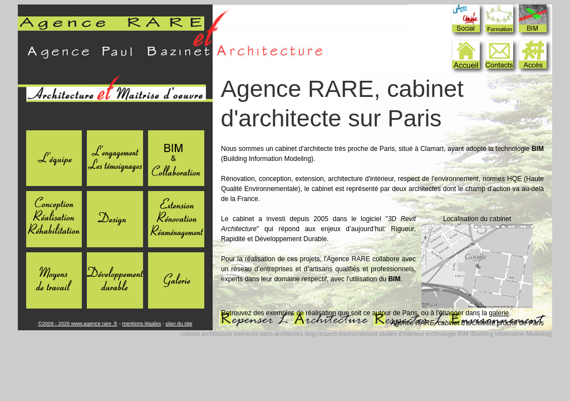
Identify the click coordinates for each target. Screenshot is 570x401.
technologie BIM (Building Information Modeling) (489, 333)
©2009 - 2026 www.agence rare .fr (77, 323)
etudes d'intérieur (401, 333)
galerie (499, 313)
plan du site (179, 323)
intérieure (246, 333)
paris (266, 333)
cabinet (190, 333)
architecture (217, 333)
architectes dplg (295, 333)
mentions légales (141, 323)
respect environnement (347, 333)
